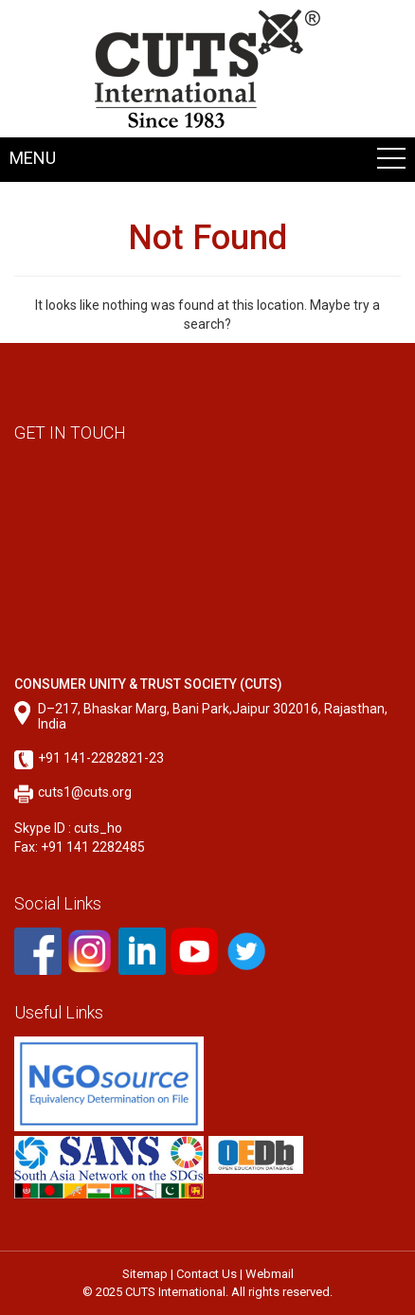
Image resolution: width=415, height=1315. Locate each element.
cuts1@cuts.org (85, 792)
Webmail (269, 1274)
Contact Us (206, 1274)
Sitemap (145, 1274)
